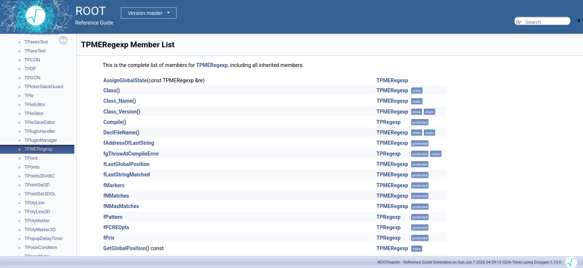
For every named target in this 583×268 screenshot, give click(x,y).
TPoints (32, 167)
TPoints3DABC (40, 176)
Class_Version (119, 112)
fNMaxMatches (121, 206)
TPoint (31, 158)
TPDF (30, 68)
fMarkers (114, 185)
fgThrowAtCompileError (131, 154)
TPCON (32, 60)
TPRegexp (389, 122)
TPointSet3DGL (40, 194)
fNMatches (116, 196)
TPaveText (35, 51)
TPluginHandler (40, 131)
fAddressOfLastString (128, 143)
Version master (145, 13)
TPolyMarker (37, 220)
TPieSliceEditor (40, 122)
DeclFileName (119, 132)
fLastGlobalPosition (126, 164)
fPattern (112, 217)
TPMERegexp (38, 149)
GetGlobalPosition (124, 248)
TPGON (33, 77)
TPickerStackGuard (44, 86)
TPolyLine (34, 202)
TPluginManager (41, 140)
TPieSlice (34, 113)
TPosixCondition (41, 247)
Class (109, 90)
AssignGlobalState (125, 80)
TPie (29, 95)
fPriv (109, 238)
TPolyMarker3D (40, 229)
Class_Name (117, 101)
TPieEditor (35, 104)
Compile (113, 122)
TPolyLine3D (37, 211)
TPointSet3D (37, 185)
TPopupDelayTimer (44, 238)
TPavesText (36, 42)
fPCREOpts (116, 227)
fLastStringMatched (126, 175)
